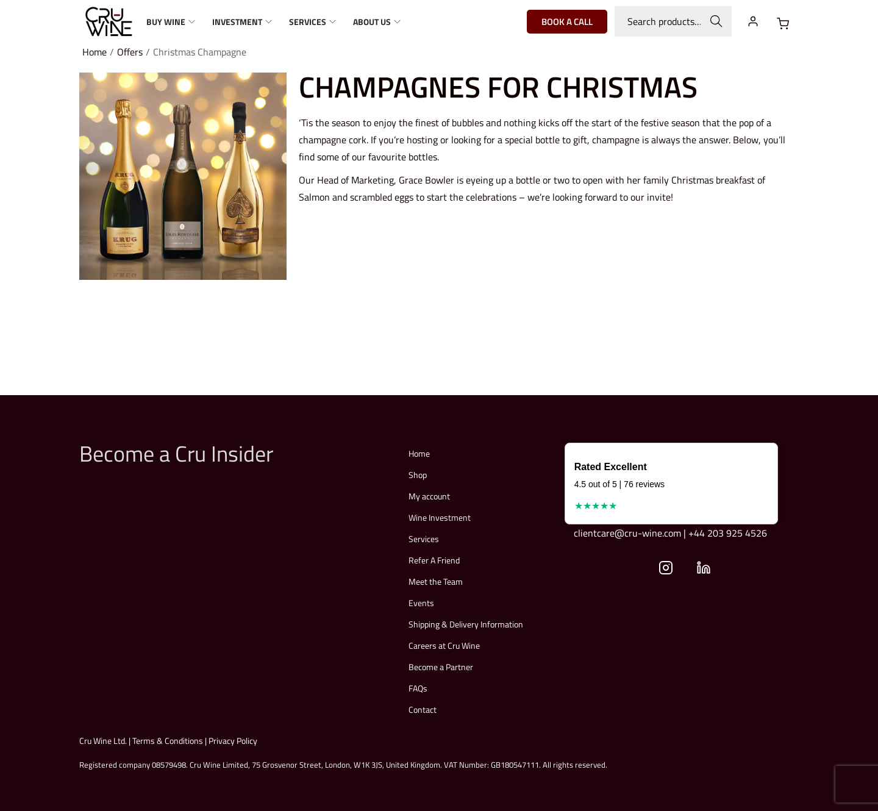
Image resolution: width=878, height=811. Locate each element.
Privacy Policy (233, 740)
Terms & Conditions (167, 740)
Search (716, 21)
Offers (130, 52)
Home (94, 52)
